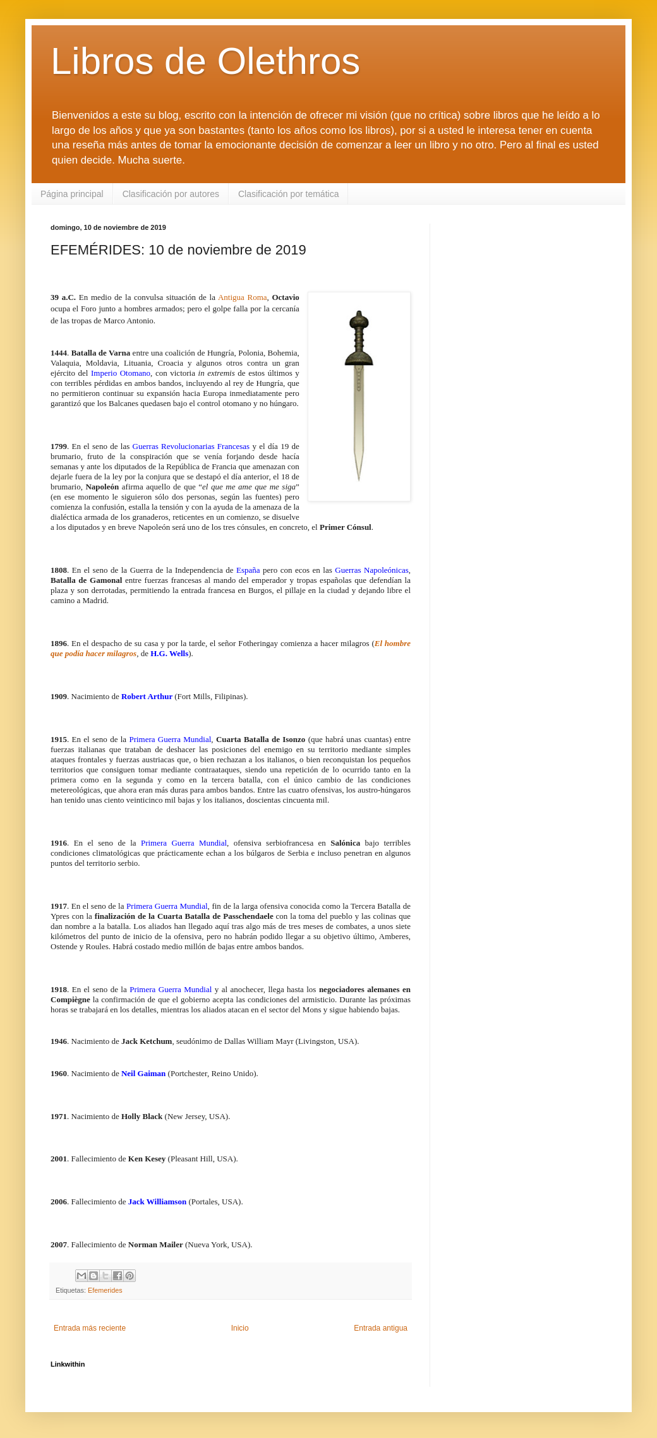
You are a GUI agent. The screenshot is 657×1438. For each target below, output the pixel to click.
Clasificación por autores (171, 194)
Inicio (240, 1328)
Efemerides (105, 1290)
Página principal (72, 194)
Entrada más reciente (90, 1328)
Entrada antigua (380, 1328)
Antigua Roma (242, 297)
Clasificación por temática (288, 194)
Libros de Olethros (205, 61)
